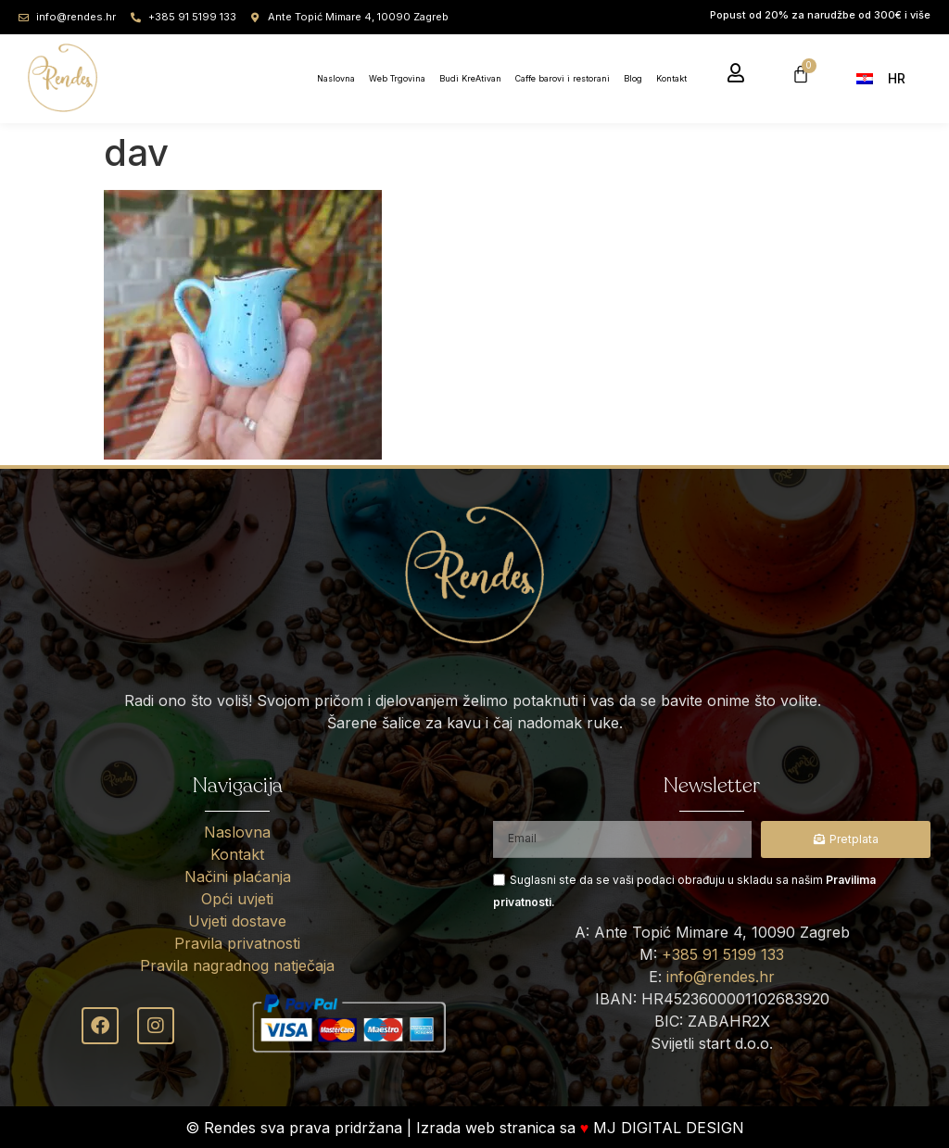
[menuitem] (886, 77)
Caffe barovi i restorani (562, 78)
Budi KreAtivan (470, 78)
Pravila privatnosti (237, 943)
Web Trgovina (397, 78)
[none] (891, 77)
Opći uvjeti (237, 898)
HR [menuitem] (896, 78)
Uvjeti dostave (237, 921)
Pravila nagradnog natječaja (237, 965)
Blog (633, 78)
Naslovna (336, 78)
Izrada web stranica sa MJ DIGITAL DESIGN (583, 1127)
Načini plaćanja (237, 876)
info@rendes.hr (720, 976)
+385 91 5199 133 (723, 954)
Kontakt (671, 78)
